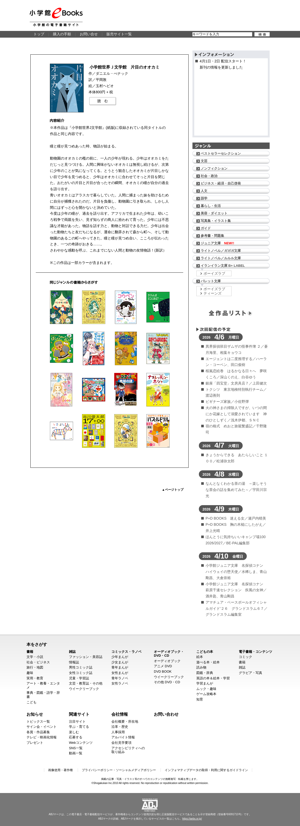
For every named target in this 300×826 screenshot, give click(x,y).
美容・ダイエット (214, 213)
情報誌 (74, 662)
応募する (75, 737)
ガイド (206, 228)
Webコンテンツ (81, 743)
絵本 (199, 657)
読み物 (201, 667)
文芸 (204, 161)
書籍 (30, 652)
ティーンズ (213, 293)
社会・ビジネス (38, 662)
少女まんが (119, 662)
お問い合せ (89, 34)
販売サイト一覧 (119, 34)
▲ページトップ (172, 489)
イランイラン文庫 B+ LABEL (223, 266)
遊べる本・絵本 (208, 662)
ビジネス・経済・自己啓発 (221, 183)
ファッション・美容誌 (85, 657)
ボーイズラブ (214, 273)
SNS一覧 (76, 748)
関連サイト (79, 714)
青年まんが (119, 667)
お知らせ (35, 714)
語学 (204, 198)
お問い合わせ (166, 714)
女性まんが (119, 673)
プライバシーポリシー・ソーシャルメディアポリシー (119, 770)
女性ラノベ (119, 683)
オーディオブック (167, 661)
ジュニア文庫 (217, 243)
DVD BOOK (163, 671)
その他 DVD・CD (167, 682)
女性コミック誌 (80, 673)
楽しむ (74, 732)
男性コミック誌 (80, 667)
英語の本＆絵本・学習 (213, 678)
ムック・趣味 (206, 689)
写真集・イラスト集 (216, 221)
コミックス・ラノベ (126, 652)
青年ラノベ (119, 678)
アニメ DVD (163, 666)
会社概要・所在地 (124, 721)
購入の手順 (62, 34)
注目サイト (77, 721)
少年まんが (119, 657)
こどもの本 (204, 652)
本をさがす (37, 644)
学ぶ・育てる (79, 727)
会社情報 (119, 714)
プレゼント (35, 743)
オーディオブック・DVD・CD (169, 654)
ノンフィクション (214, 168)
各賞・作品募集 (38, 732)
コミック (245, 657)
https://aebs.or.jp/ (192, 818)
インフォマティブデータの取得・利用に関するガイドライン (206, 770)
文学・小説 (35, 657)
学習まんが (204, 683)
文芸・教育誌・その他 (85, 683)
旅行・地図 (35, 667)
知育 (199, 699)
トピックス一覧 (38, 721)
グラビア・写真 (250, 673)
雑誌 (72, 652)
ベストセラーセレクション (221, 153)
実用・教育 (35, 678)
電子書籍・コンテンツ (255, 652)
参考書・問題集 (212, 236)
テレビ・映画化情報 (42, 737)
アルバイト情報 (123, 737)
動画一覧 (75, 753)
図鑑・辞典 (204, 673)
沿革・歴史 (119, 727)
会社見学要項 (121, 743)
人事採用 (118, 732)
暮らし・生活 (211, 206)
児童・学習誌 (79, 678)
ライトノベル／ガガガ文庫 (221, 251)
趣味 (30, 673)
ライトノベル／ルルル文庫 (221, 258)
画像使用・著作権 (60, 770)
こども (32, 702)
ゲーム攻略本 (206, 694)
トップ (38, 34)
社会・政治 (209, 176)
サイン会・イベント (42, 727)
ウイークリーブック (84, 689)
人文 (204, 191)
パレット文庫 (211, 281)
